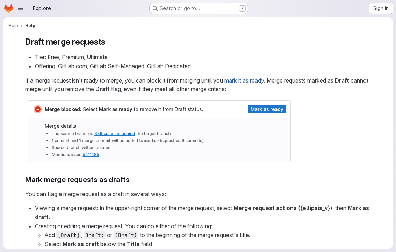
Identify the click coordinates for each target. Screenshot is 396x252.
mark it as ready (244, 80)
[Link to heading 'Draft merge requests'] (109, 42)
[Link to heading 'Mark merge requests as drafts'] (133, 179)
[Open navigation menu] (20, 8)
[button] (159, 162)
